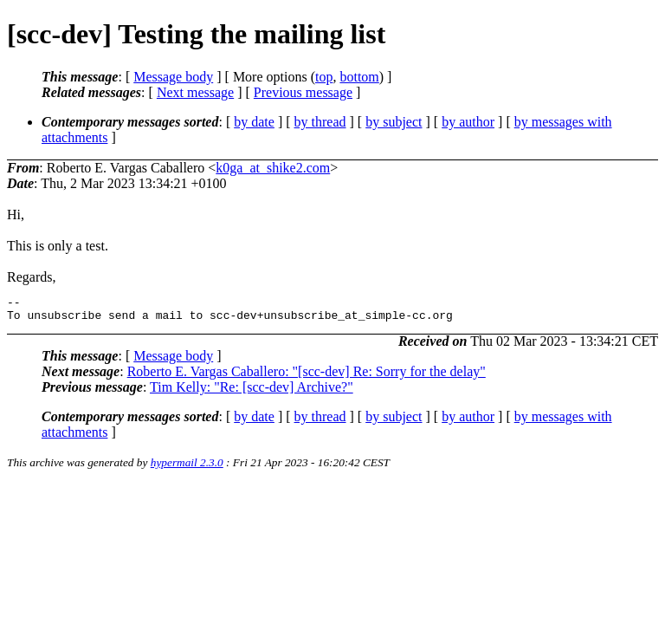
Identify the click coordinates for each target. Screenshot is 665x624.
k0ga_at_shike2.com (273, 167)
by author (468, 121)
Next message (195, 92)
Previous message (303, 92)
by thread (320, 121)
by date (254, 121)
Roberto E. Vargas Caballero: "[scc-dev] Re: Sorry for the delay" (306, 376)
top (323, 76)
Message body (173, 76)
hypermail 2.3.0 (187, 467)
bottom (358, 76)
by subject (393, 121)
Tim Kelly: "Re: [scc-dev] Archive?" (251, 392)
